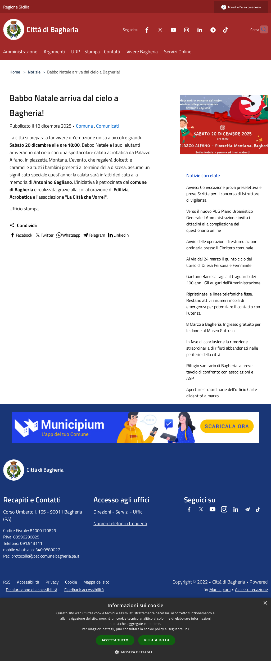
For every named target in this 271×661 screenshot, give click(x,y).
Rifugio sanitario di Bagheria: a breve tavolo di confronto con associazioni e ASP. (219, 371)
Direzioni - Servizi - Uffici (118, 511)
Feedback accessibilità (84, 589)
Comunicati (107, 125)
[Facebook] (136, 29)
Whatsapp (68, 235)
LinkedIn (118, 235)
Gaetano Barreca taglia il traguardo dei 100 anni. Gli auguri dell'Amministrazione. (223, 279)
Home (15, 72)
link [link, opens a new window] (186, 629)
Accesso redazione (251, 589)
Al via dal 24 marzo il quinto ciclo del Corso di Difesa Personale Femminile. (219, 262)
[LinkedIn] (189, 29)
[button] (135, 652)
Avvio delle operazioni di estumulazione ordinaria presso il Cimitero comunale (221, 244)
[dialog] (135, 629)
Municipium (220, 589)
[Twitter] (149, 29)
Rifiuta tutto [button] (156, 640)
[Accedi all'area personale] (241, 7)
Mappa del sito (96, 582)
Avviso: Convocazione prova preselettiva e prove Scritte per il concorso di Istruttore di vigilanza (223, 193)
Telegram (93, 235)
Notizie (34, 72)
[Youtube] (163, 29)
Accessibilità (28, 582)
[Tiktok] (215, 29)
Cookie (71, 582)
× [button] (265, 603)
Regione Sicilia (16, 7)
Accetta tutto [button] (115, 640)
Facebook (21, 235)
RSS (7, 582)
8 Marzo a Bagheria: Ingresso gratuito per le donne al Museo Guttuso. (223, 327)
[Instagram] (176, 29)
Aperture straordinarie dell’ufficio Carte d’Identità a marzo (221, 392)
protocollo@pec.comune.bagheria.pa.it (45, 556)
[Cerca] (261, 29)
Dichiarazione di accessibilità (31, 589)
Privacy (52, 582)
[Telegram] (202, 29)
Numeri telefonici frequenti (120, 523)
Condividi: (23, 225)
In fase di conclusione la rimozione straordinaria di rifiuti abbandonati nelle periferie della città (222, 348)
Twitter (44, 235)
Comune (84, 125)
